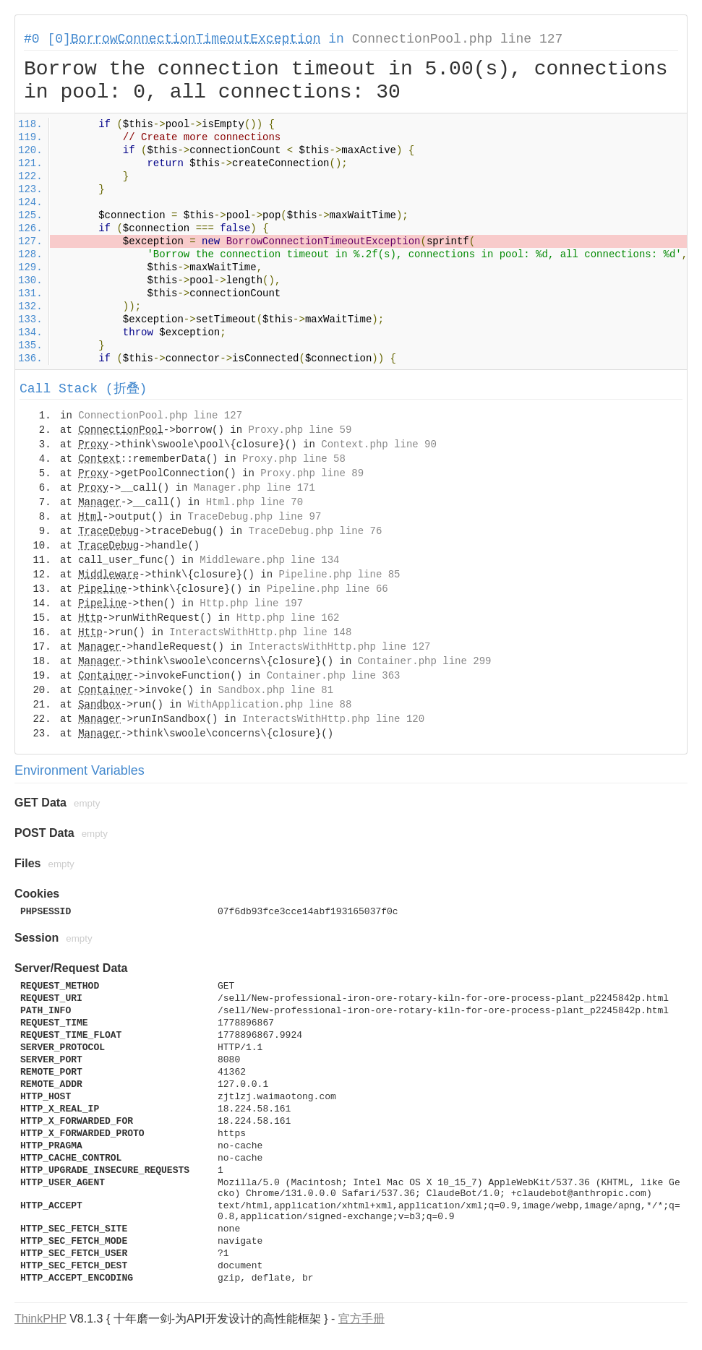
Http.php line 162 (288, 618)
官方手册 (361, 1318)
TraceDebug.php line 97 (254, 517)
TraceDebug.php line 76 (315, 531)
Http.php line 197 (251, 603)
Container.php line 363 (334, 676)
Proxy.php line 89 (312, 473)
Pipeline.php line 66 (327, 589)
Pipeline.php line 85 (339, 574)
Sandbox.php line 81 (275, 690)
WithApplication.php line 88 (269, 704)
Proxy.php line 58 (294, 459)
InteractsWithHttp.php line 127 (339, 647)
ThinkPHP (40, 1318)
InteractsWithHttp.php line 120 (333, 719)
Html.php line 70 (254, 502)
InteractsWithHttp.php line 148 (260, 632)
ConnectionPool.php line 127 (457, 39)
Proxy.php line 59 (299, 430)
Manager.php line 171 (254, 488)
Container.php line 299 (425, 661)
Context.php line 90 (379, 444)
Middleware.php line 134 (269, 560)
